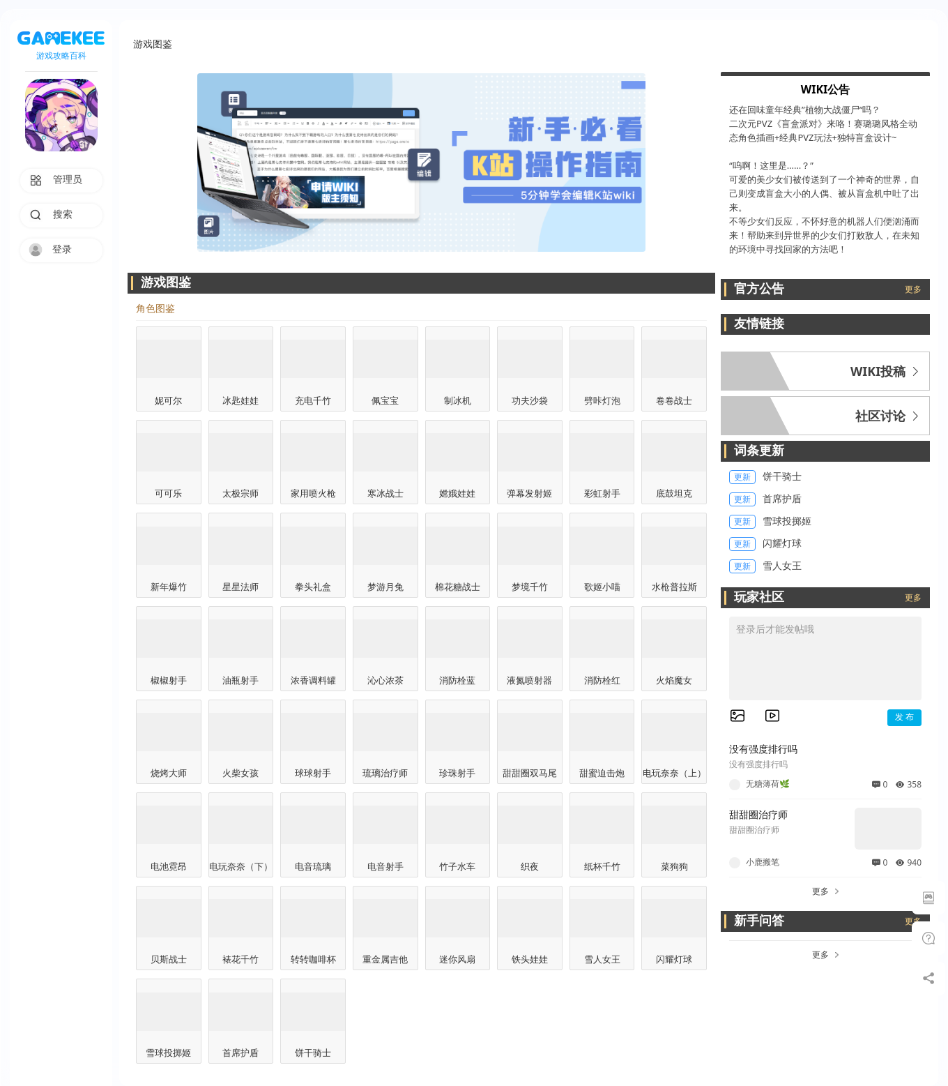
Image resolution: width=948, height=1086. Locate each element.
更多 (913, 289)
